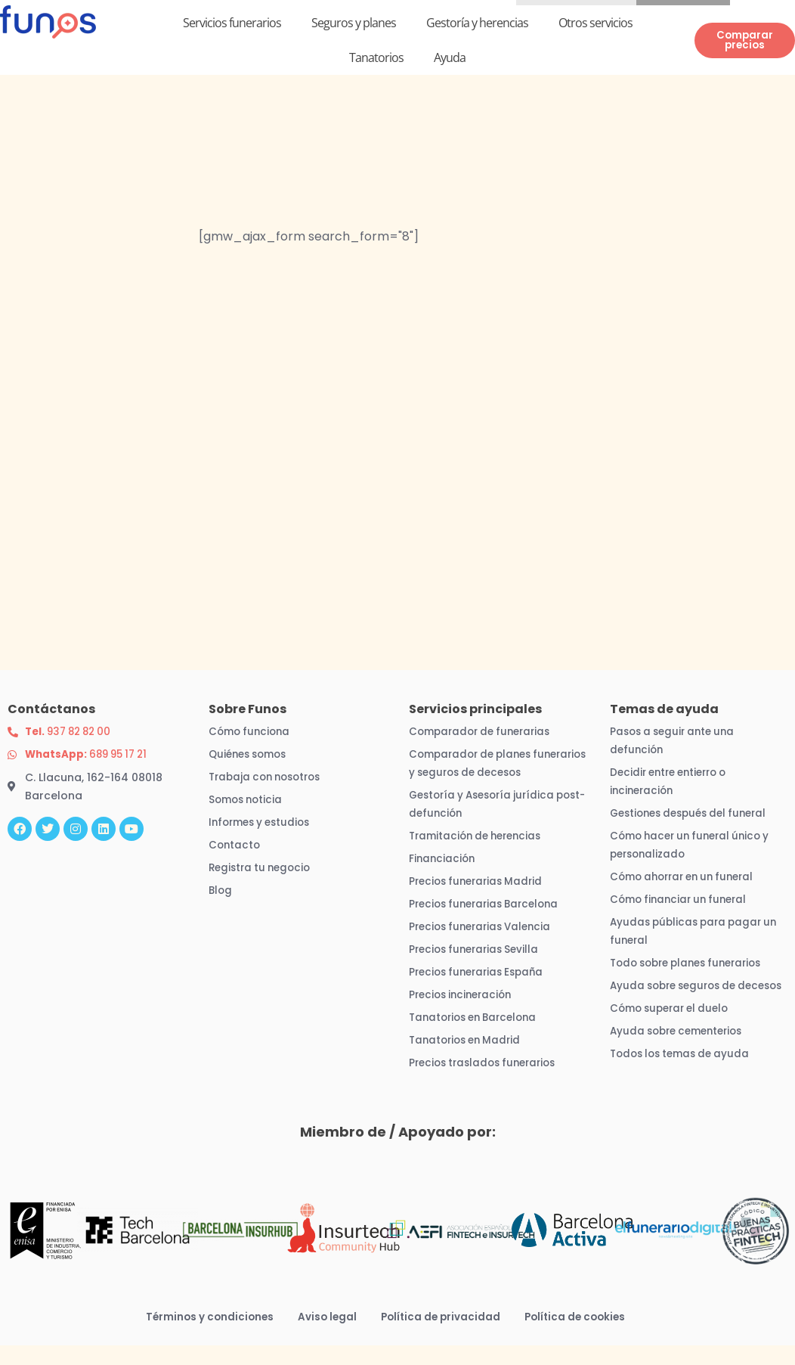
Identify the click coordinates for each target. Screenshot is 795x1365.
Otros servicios (595, 25)
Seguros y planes (353, 25)
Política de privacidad (441, 1336)
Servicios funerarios (232, 25)
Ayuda (450, 59)
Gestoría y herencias (477, 25)
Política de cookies (580, 1336)
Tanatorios (376, 59)
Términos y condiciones (205, 1336)
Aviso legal (325, 1336)
